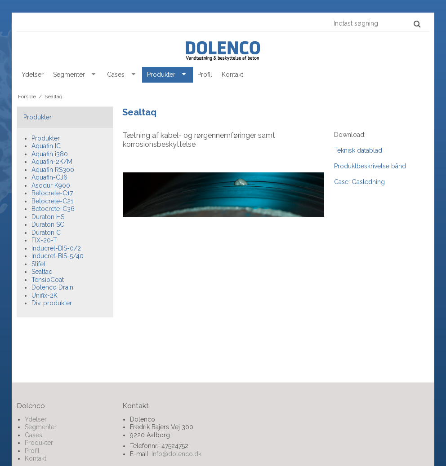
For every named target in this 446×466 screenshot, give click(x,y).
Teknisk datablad (358, 150)
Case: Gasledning (359, 181)
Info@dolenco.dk (176, 453)
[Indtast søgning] (376, 23)
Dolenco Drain (52, 287)
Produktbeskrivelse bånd (370, 166)
